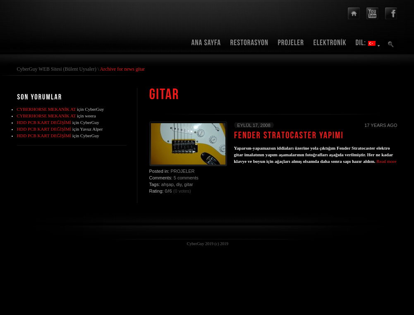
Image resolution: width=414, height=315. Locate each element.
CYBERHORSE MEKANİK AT (46, 109)
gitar (188, 184)
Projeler (182, 171)
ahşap (167, 184)
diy (179, 184)
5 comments (186, 177)
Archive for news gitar (122, 69)
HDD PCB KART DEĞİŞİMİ (44, 122)
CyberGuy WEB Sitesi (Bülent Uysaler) (56, 69)
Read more (386, 161)
